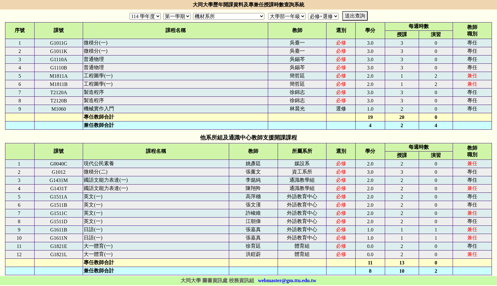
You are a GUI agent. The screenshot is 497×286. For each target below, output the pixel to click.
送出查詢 (355, 15)
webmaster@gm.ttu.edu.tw (287, 280)
